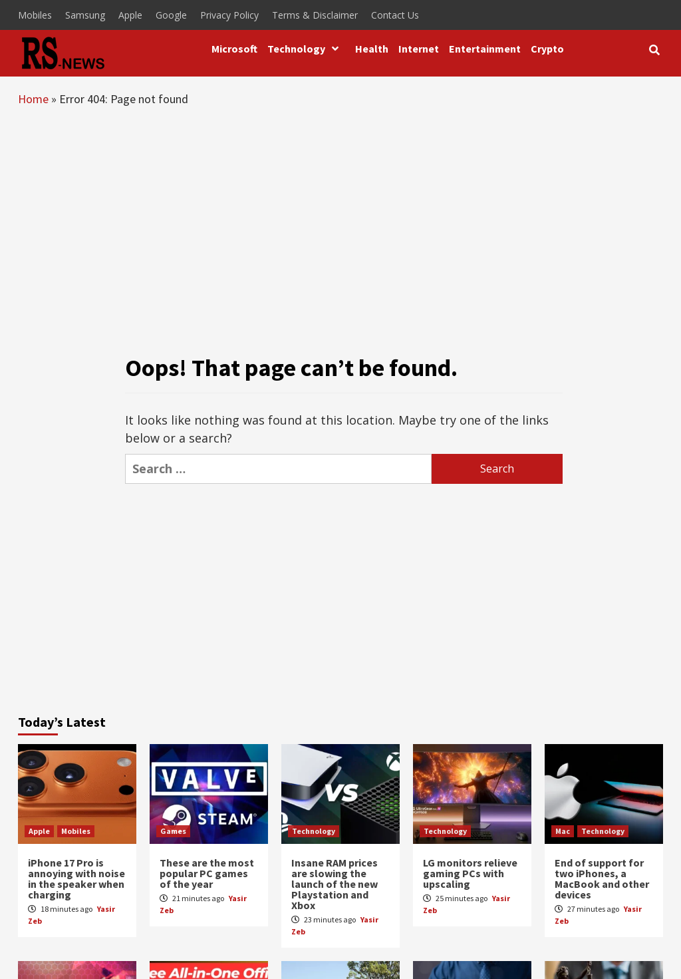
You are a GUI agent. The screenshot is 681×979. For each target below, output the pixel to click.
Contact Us (395, 15)
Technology (306, 48)
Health (371, 48)
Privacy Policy (229, 15)
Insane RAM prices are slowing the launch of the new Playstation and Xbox (334, 884)
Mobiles (35, 15)
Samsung (85, 15)
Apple (130, 15)
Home (33, 98)
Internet (418, 48)
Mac (562, 831)
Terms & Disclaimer (315, 15)
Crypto (547, 48)
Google (171, 15)
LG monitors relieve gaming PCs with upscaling (470, 873)
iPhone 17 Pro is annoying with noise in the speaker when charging (76, 878)
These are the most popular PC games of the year (207, 873)
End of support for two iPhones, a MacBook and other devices (602, 878)
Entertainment (485, 48)
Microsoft (234, 48)
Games (173, 831)
